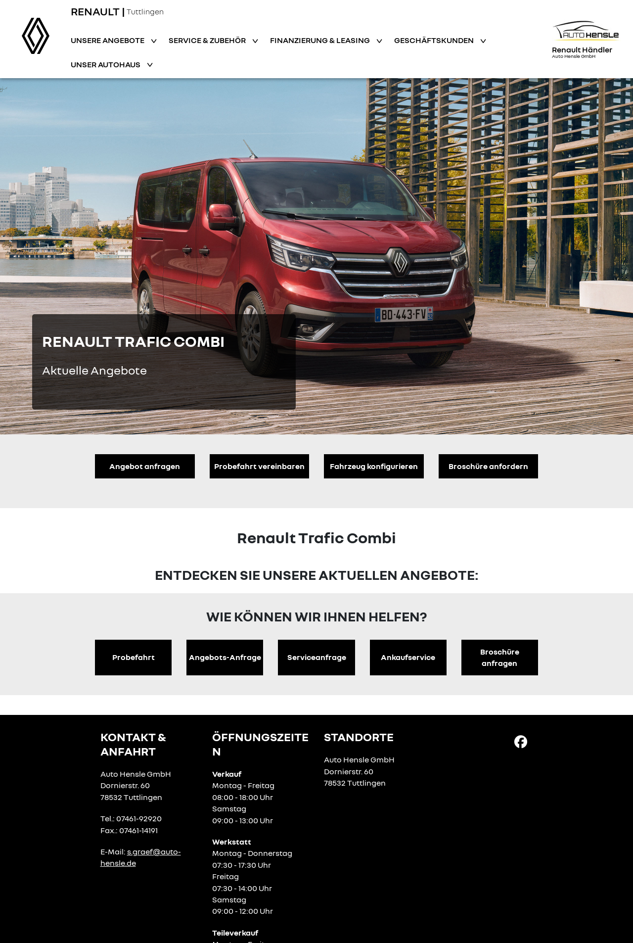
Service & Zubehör (208, 40)
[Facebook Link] (520, 741)
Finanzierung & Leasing (320, 40)
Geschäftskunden (434, 40)
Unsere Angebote (108, 40)
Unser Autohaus (106, 64)
